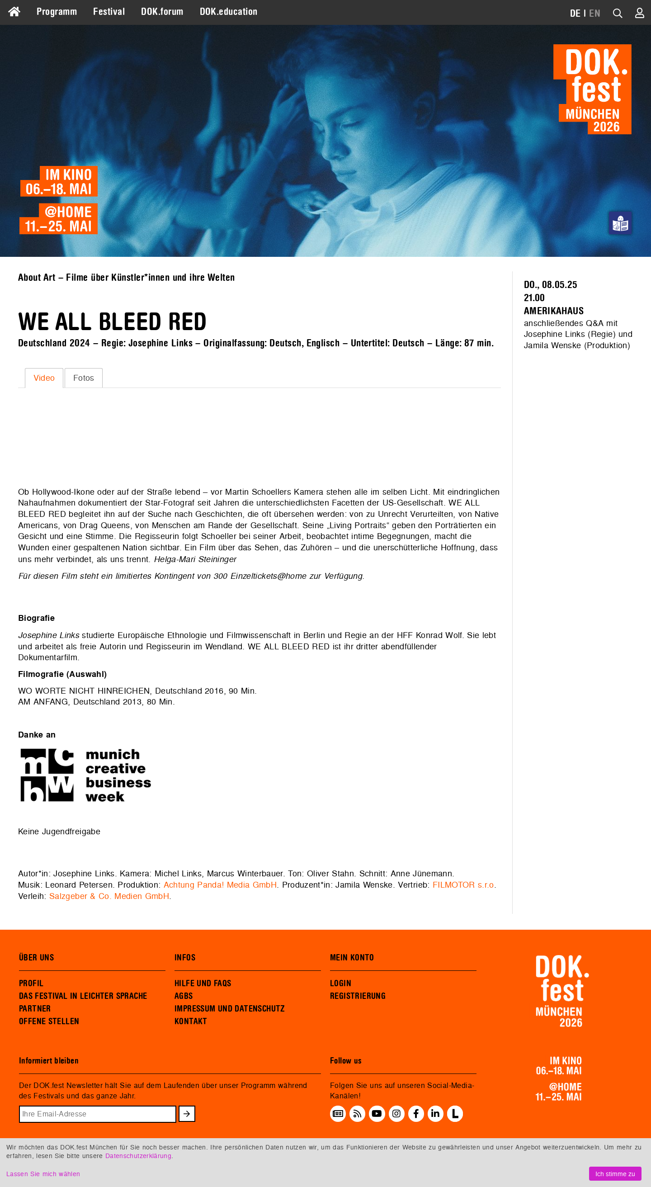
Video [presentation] (44, 377)
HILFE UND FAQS (203, 983)
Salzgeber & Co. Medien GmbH (109, 896)
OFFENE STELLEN (49, 1021)
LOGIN (340, 983)
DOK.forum (162, 11)
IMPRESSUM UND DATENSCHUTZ (230, 1008)
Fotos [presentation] (83, 377)
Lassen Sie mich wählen (43, 1173)
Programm (57, 11)
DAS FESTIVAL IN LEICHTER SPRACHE (83, 996)
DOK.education (229, 11)
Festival (109, 11)
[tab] (44, 378)
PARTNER (35, 1008)
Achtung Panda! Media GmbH (220, 884)
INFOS (185, 957)
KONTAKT (191, 1021)
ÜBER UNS (36, 957)
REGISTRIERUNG (358, 996)
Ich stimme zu (615, 1173)
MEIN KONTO (352, 957)
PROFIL (31, 983)
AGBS (184, 996)
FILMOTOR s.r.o (463, 884)
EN (594, 13)
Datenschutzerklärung (138, 1155)
